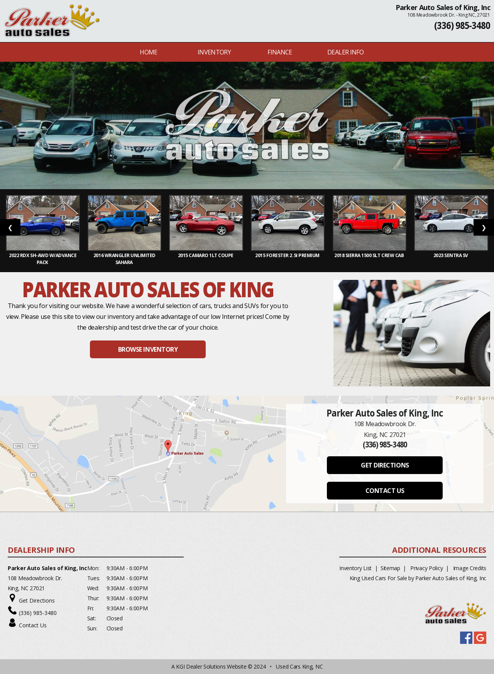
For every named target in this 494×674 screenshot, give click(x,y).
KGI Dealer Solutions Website (211, 666)
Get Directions (37, 600)
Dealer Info (345, 52)
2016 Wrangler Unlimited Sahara (124, 259)
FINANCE (279, 52)
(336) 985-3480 (462, 25)
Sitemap (390, 568)
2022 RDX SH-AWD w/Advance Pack (42, 259)
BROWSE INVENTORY (148, 349)
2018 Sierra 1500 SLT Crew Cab (369, 255)
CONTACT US (384, 490)
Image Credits (469, 568)
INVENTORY (214, 52)
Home (148, 52)
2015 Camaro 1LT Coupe (206, 255)
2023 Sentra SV (451, 255)
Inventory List (355, 568)
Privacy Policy (426, 568)
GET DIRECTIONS (385, 465)
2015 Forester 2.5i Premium (287, 255)
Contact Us (33, 625)
